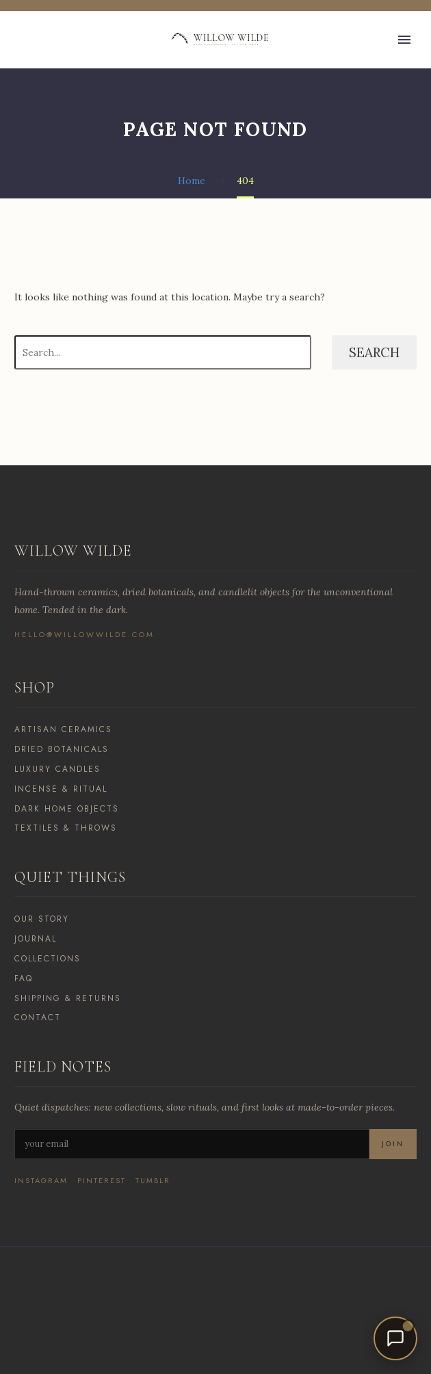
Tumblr (152, 1181)
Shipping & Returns (67, 998)
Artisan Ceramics (63, 729)
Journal (35, 939)
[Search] (162, 352)
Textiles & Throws (65, 828)
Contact (37, 1017)
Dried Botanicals (61, 749)
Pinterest (101, 1181)
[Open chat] (395, 1338)
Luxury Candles (57, 769)
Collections (47, 958)
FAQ (23, 978)
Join (393, 1144)
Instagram (41, 1181)
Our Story (41, 919)
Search (374, 352)
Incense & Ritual (60, 789)
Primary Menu (404, 40)
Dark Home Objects (66, 809)
